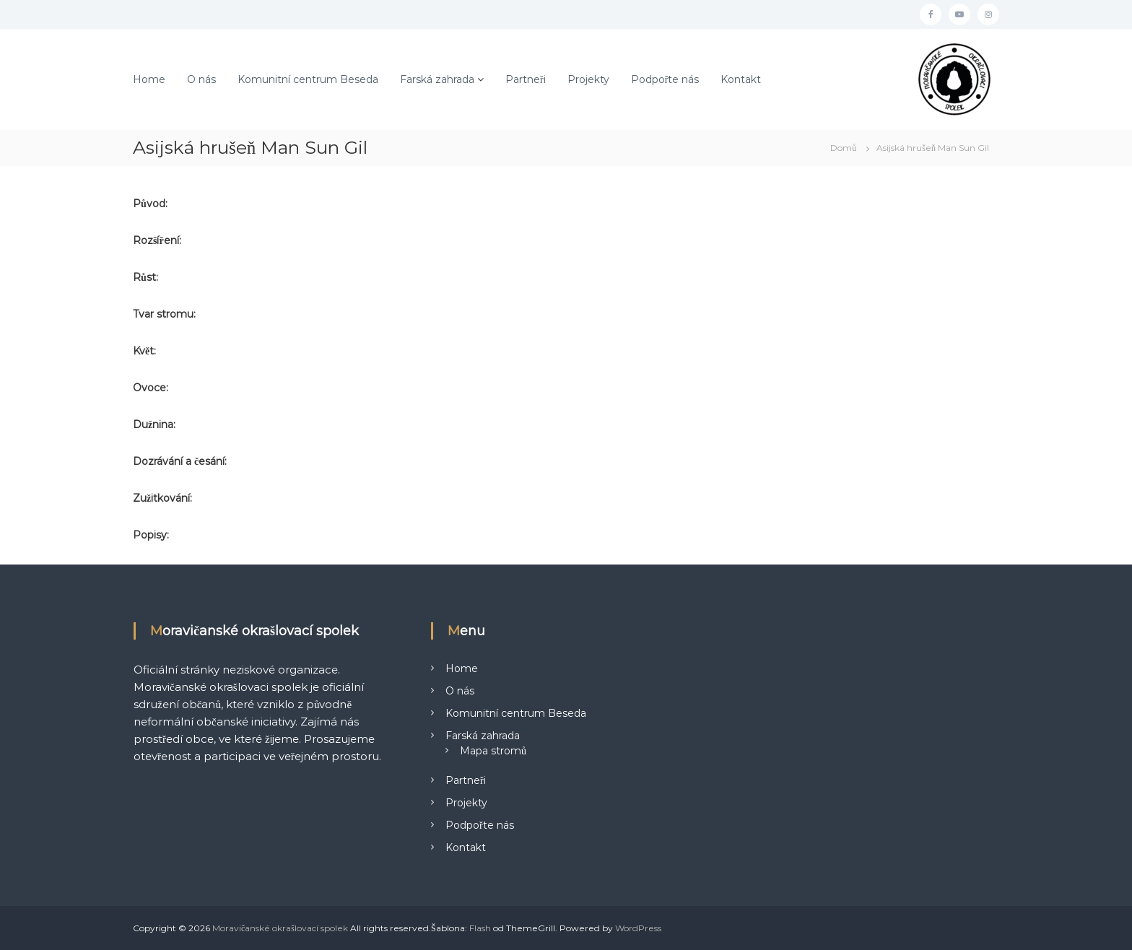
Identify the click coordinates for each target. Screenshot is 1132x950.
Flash (480, 928)
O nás (201, 79)
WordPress (638, 928)
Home (149, 79)
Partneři (525, 79)
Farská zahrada (437, 79)
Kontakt (740, 79)
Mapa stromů (493, 750)
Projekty (588, 79)
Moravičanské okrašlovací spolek (280, 928)
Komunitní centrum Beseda (308, 79)
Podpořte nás (665, 79)
